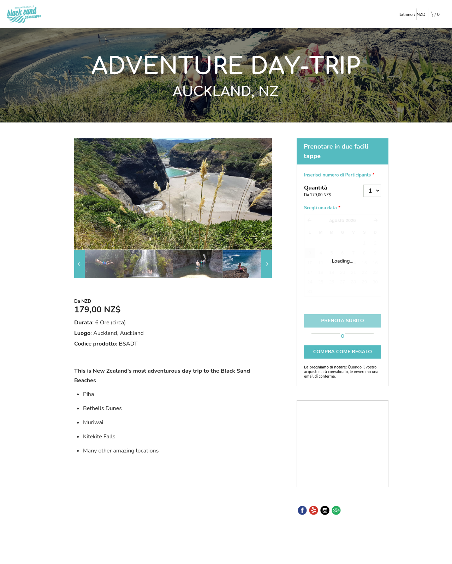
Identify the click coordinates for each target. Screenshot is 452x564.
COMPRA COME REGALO (342, 351)
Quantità (325, 191)
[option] (99, 264)
